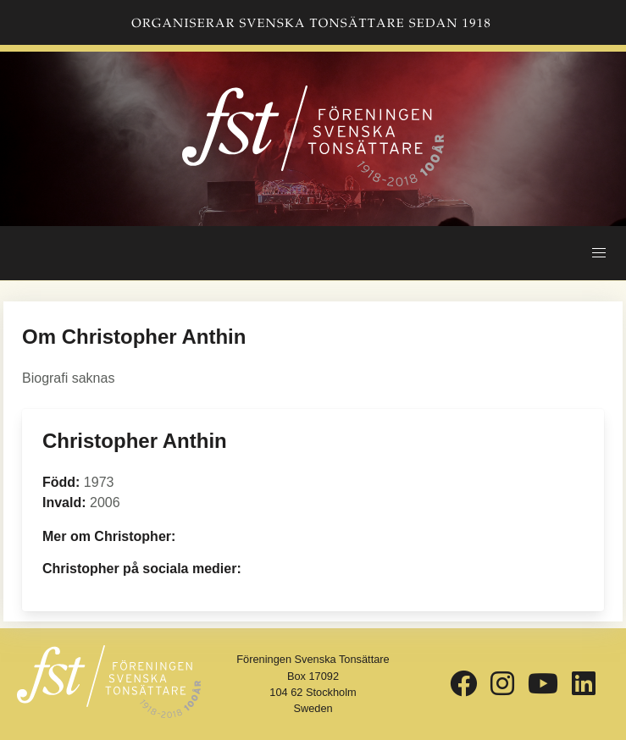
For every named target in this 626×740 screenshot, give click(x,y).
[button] (599, 253)
